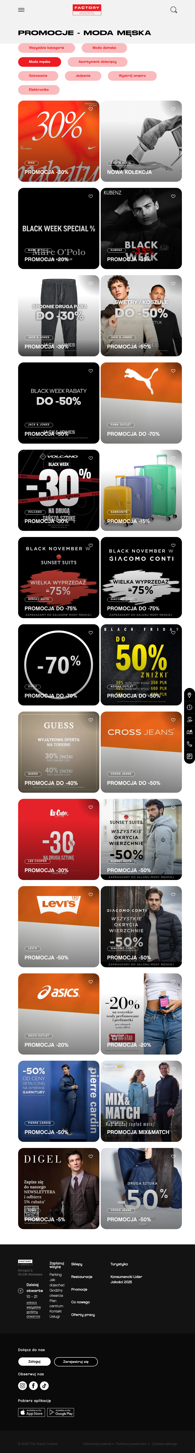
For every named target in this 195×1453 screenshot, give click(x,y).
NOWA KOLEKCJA (129, 172)
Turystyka (119, 1264)
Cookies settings (164, 1444)
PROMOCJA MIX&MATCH (138, 1132)
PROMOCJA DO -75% (51, 608)
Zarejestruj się (76, 1362)
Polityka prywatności (131, 1444)
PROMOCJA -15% (128, 521)
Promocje (79, 1289)
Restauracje (81, 1277)
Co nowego (80, 1302)
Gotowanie (38, 75)
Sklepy (76, 1264)
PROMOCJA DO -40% (51, 783)
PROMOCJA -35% (129, 259)
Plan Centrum (56, 1303)
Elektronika (39, 89)
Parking (56, 1274)
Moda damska (104, 48)
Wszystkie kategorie (46, 48)
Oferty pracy (83, 1315)
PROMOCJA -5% (45, 1219)
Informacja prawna (97, 1444)
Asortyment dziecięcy (98, 61)
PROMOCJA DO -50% (133, 696)
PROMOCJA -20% (47, 259)
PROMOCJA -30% (47, 172)
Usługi (55, 1316)
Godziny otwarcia (56, 1293)
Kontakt (56, 1311)
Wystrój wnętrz (132, 75)
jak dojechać (57, 1282)
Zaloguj (34, 1361)
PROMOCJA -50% (129, 347)
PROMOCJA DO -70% (133, 434)
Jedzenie (83, 75)
